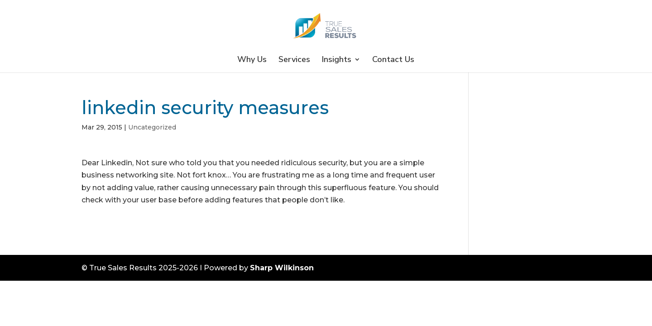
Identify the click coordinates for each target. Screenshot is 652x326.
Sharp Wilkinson (282, 268)
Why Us (252, 60)
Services (294, 60)
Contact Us (393, 60)
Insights (336, 60)
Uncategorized (152, 127)
